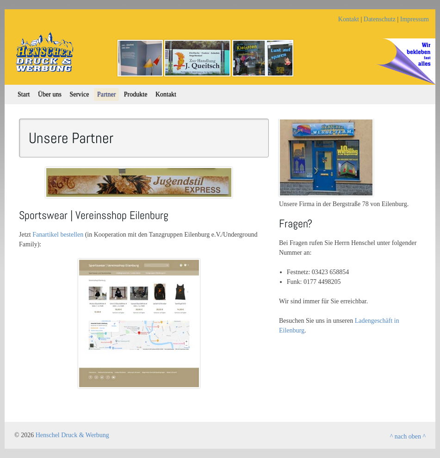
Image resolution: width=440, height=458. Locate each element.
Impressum (414, 19)
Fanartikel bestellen (57, 234)
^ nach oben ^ (408, 436)
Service (79, 94)
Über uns (50, 94)
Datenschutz (380, 19)
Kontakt (348, 19)
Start (24, 94)
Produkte (136, 94)
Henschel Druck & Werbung (72, 435)
